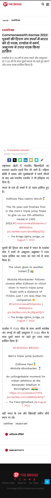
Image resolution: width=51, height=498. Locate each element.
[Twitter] (15, 160)
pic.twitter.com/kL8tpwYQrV (25, 312)
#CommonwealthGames (29, 223)
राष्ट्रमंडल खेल (21, 423)
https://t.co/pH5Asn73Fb (26, 393)
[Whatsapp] (20, 160)
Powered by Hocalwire (34, 488)
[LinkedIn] (26, 160)
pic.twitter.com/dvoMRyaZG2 (26, 231)
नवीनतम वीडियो (16, 434)
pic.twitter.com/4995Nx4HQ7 (26, 397)
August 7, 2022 (26, 240)
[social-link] (42, 160)
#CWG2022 (20, 347)
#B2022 (34, 347)
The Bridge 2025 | (15, 488)
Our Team (34, 483)
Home (6, 20)
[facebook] (9, 160)
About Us (22, 483)
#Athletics (26, 227)
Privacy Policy (8, 483)
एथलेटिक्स (8, 30)
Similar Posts (16, 450)
